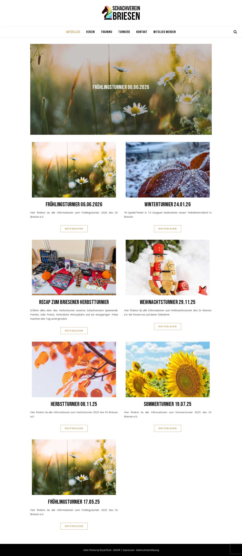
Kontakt (141, 32)
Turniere (124, 32)
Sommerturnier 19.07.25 (168, 404)
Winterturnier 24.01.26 (168, 204)
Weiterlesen (74, 228)
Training (106, 32)
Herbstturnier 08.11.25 (74, 404)
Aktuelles (73, 32)
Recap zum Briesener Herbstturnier (74, 302)
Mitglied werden (164, 32)
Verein (90, 32)
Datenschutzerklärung (147, 549)
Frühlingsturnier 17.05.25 (74, 501)
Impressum (129, 549)
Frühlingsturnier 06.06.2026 (121, 87)
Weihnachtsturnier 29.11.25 (168, 302)
